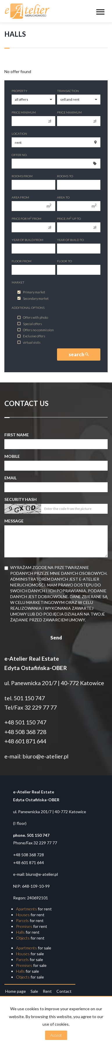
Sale (34, 991)
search (79, 354)
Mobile (12, 456)
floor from (21, 261)
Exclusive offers (31, 336)
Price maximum (69, 112)
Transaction (68, 91)
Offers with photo (32, 318)
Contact (64, 991)
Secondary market (33, 298)
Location (19, 133)
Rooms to (65, 176)
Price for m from (26, 218)
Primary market (31, 292)
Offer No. (19, 155)
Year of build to (70, 240)
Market (18, 282)
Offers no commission (35, 330)
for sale (33, 947)
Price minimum (24, 112)
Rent (47, 991)
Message (14, 520)
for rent (34, 908)
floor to (64, 261)
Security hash (20, 499)
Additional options (28, 307)
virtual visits (28, 342)
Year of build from (27, 240)
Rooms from (22, 176)
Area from (20, 197)
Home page (15, 991)
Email (10, 477)
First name (16, 434)
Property (19, 91)
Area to (63, 197)
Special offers (29, 324)
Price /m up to (69, 218)
